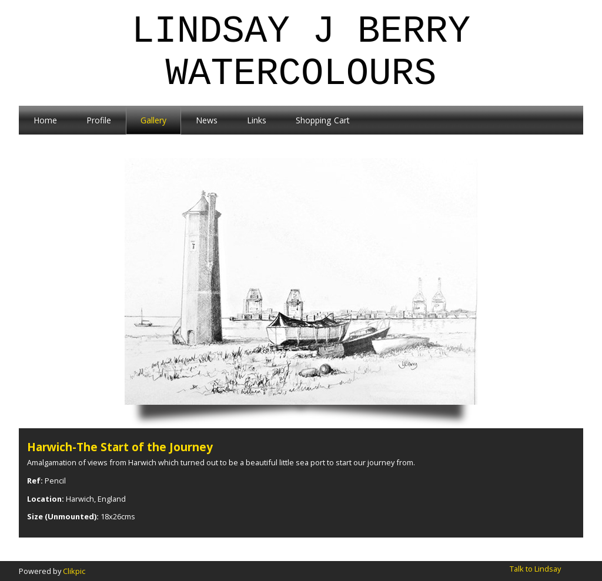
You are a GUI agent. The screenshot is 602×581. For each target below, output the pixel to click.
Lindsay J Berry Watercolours (301, 53)
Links (256, 120)
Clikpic (74, 571)
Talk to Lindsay (535, 568)
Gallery (153, 120)
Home (45, 120)
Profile (98, 120)
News (207, 120)
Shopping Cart (323, 120)
